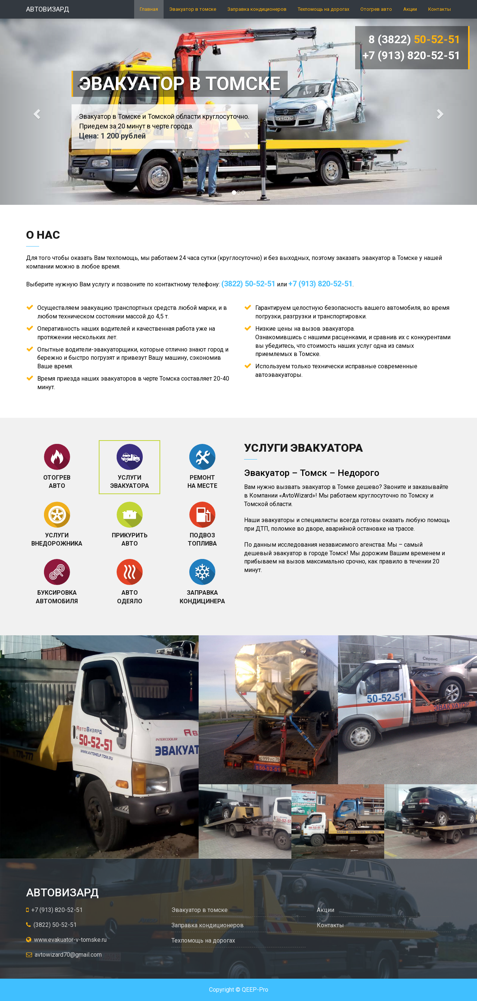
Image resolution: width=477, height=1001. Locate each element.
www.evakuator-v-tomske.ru (66, 939)
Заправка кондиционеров (257, 9)
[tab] (57, 467)
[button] (36, 112)
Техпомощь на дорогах (323, 9)
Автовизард (47, 9)
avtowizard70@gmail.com (64, 954)
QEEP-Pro (255, 989)
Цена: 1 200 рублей (112, 135)
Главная (149, 9)
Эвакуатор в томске (192, 9)
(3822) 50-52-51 (248, 283)
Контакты (439, 9)
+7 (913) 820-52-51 (412, 55)
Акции (410, 9)
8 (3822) (415, 39)
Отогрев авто (376, 9)
